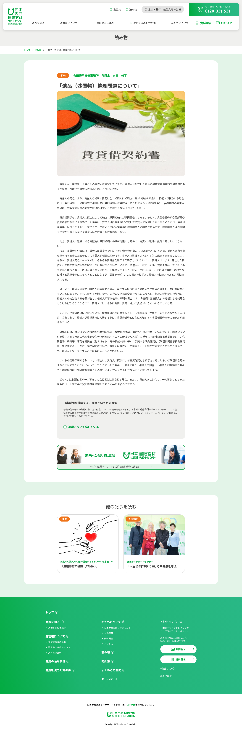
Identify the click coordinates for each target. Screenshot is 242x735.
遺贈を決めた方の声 (144, 23)
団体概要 (108, 638)
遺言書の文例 (54, 652)
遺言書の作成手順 (57, 642)
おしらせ (107, 679)
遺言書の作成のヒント (59, 647)
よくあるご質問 (111, 670)
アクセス (108, 643)
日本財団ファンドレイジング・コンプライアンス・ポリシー (175, 629)
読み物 (38, 50)
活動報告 (108, 633)
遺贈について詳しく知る (83, 427)
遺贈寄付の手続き (57, 627)
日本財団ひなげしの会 (171, 621)
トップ (27, 50)
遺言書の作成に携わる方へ (178, 639)
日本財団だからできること (117, 627)
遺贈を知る (38, 23)
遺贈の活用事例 (105, 23)
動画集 (105, 661)
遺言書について (69, 23)
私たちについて (180, 23)
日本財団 (131, 704)
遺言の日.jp (166, 675)
